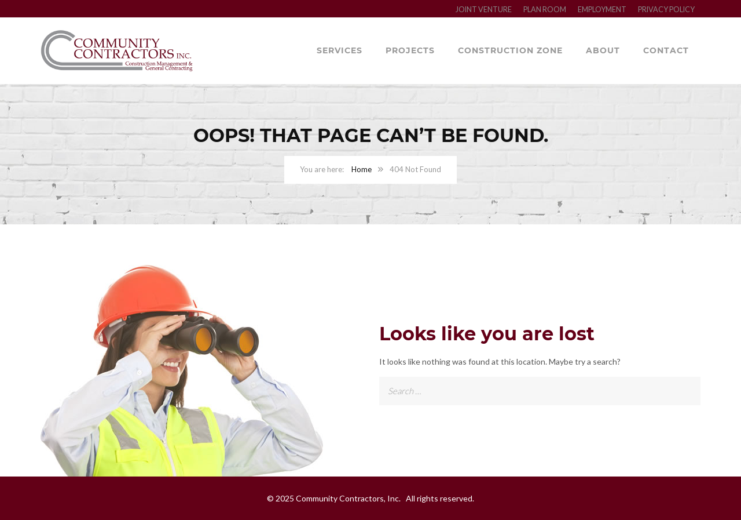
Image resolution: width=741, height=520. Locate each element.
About (603, 50)
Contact (666, 50)
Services (339, 50)
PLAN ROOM (544, 9)
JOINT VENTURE (484, 9)
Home (361, 169)
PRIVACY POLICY (666, 9)
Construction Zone (510, 50)
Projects (410, 50)
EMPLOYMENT (602, 9)
